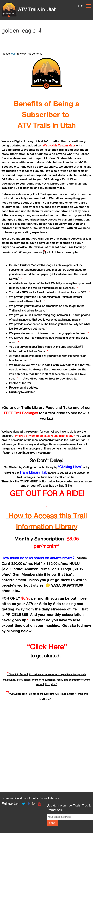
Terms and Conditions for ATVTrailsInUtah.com (30, 798)
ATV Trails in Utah (29, 9)
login (13, 53)
